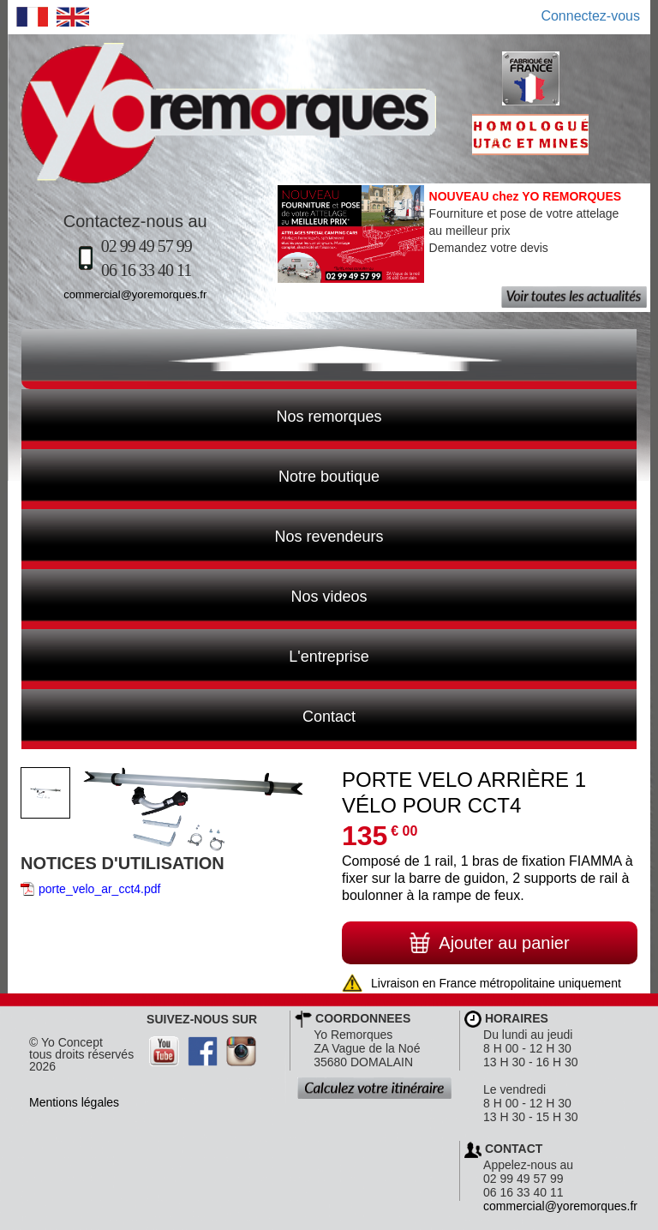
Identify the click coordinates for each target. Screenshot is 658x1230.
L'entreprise (195, 655)
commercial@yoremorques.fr (134, 294)
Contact (188, 715)
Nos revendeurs (202, 535)
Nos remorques (328, 416)
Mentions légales (74, 1102)
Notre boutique (200, 475)
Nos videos (194, 595)
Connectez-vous (590, 16)
